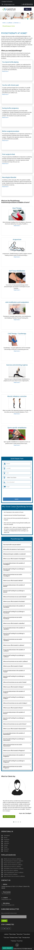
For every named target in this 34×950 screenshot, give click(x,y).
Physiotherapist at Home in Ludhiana (13, 861)
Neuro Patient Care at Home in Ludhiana (14, 876)
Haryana (6, 851)
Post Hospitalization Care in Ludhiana (13, 872)
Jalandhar (6, 843)
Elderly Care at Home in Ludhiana (12, 859)
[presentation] (17, 493)
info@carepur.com (9, 4)
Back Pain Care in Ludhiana (11, 870)
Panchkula (6, 839)
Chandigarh (7, 835)
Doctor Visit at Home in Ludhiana (12, 862)
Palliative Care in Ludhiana (10, 874)
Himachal (6, 849)
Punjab (5, 847)
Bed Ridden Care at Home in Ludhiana (13, 868)
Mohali (5, 837)
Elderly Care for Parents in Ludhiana (13, 864)
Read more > (5, 71)
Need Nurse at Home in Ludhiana (12, 866)
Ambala (6, 845)
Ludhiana (6, 841)
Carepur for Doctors (6, 1)
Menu (27, 9)
